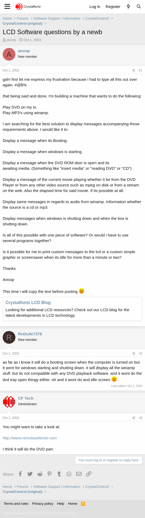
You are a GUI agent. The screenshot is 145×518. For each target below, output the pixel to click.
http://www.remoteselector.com (30, 438)
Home (72, 504)
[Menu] (7, 6)
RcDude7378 (30, 334)
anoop (11, 40)
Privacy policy (42, 504)
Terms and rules (16, 504)
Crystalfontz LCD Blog (28, 302)
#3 (140, 418)
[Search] (139, 6)
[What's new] (128, 6)
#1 (140, 70)
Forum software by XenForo (40, 513)
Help (60, 504)
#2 (140, 353)
